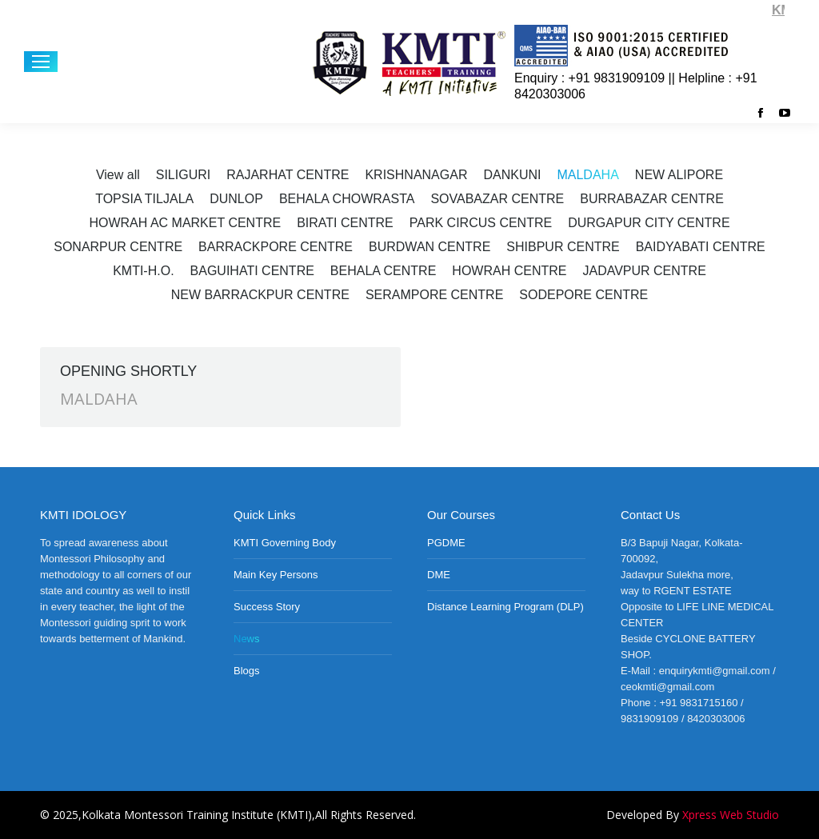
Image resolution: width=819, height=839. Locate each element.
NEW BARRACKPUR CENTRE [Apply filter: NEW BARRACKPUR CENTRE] (260, 295)
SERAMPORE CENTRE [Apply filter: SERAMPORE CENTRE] (434, 295)
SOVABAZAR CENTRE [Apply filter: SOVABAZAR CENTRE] (497, 199)
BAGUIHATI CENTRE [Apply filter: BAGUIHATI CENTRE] (252, 271)
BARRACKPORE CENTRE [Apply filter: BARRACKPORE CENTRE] (275, 247)
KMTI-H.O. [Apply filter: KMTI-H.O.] (143, 271)
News (247, 639)
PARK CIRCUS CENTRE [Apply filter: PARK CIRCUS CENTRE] (481, 223)
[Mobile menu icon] (41, 61)
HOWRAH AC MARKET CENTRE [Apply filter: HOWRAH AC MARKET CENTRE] (185, 223)
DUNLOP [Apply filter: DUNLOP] (236, 199)
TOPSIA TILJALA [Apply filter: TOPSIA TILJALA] (144, 199)
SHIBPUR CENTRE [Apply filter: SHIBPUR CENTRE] (562, 247)
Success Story (267, 607)
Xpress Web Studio (730, 814)
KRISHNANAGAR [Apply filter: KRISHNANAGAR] (416, 175)
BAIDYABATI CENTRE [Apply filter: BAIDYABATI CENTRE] (700, 247)
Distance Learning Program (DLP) (505, 607)
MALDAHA (99, 399)
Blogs (247, 671)
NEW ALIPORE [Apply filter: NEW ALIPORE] (679, 175)
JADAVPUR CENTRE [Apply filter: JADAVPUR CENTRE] (643, 271)
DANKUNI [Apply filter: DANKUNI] (512, 175)
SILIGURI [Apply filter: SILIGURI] (183, 175)
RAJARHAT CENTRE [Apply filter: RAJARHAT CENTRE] (287, 175)
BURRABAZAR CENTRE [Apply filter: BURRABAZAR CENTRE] (652, 199)
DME (438, 575)
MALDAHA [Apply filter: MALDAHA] (587, 175)
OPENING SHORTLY (128, 371)
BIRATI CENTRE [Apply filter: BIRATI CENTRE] (345, 223)
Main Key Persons (276, 575)
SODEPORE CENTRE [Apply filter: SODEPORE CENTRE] (583, 295)
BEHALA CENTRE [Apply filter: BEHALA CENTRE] (383, 271)
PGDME (446, 543)
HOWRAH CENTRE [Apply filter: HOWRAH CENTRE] (509, 271)
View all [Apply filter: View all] (118, 175)
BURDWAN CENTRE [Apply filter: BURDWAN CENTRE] (429, 247)
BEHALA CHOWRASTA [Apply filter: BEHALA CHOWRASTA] (347, 199)
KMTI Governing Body (285, 543)
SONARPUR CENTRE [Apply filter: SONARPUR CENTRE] (118, 247)
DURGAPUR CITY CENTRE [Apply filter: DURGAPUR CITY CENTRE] (648, 223)
